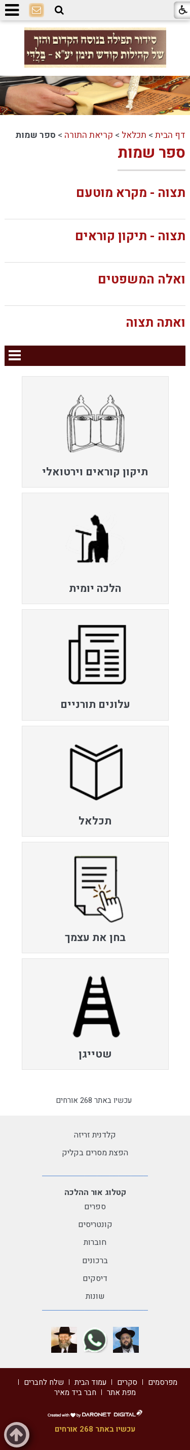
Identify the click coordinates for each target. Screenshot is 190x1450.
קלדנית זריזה (95, 1135)
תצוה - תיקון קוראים (130, 236)
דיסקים (95, 1278)
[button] (59, 10)
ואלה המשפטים (141, 279)
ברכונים (95, 1261)
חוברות (95, 1242)
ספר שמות (151, 153)
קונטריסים (95, 1224)
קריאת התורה (88, 135)
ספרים (95, 1207)
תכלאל (134, 135)
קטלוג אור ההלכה (95, 1192)
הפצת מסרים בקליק (95, 1153)
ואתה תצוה (155, 323)
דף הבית (170, 135)
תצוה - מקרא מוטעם (130, 193)
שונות (95, 1296)
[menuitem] (95, 432)
